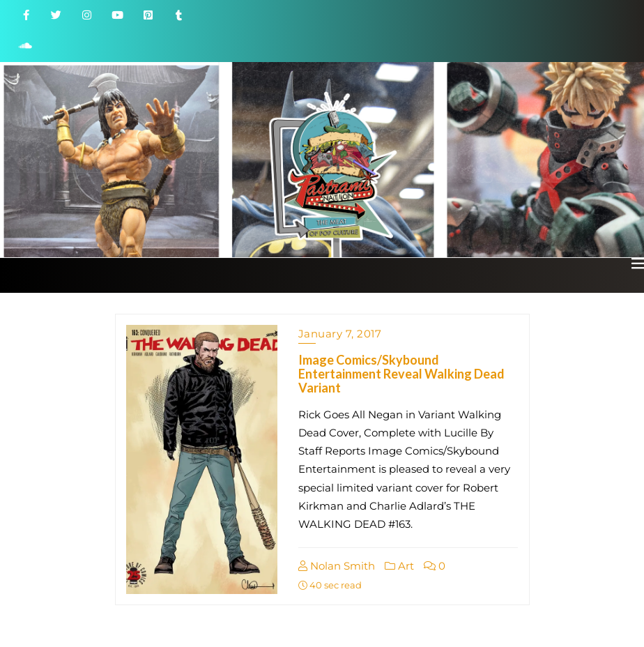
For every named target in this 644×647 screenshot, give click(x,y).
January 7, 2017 (340, 333)
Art (399, 565)
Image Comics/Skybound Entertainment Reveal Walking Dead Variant (401, 373)
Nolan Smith (336, 565)
